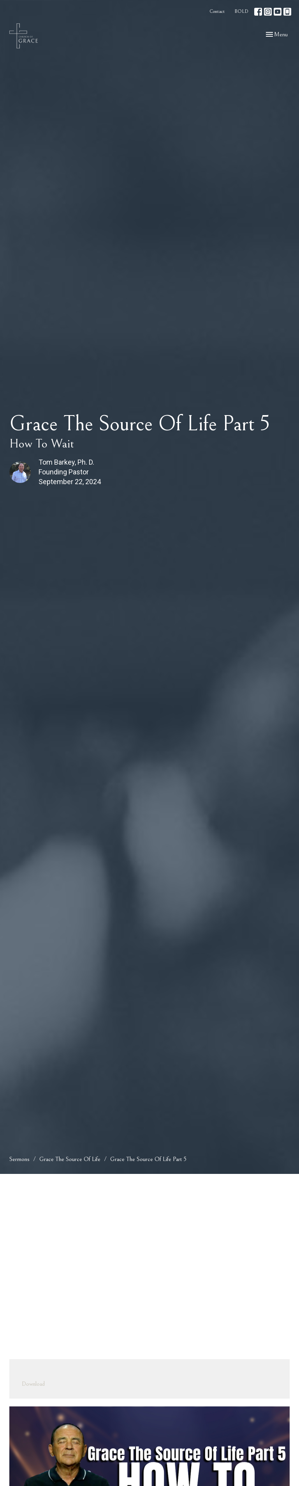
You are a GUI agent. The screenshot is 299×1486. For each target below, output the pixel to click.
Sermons (19, 1159)
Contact (217, 11)
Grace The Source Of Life (69, 1159)
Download (33, 1384)
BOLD (241, 11)
